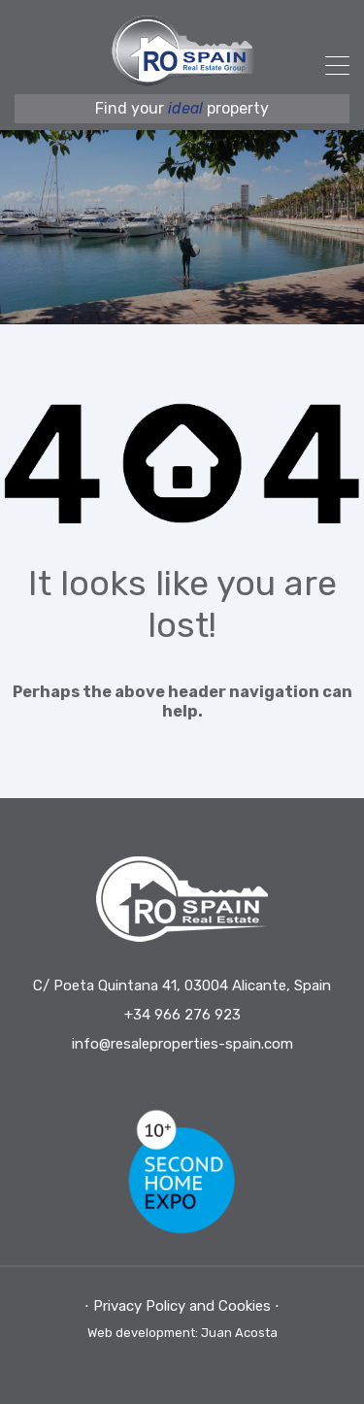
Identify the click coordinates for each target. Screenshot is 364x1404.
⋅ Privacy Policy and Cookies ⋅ (182, 1306)
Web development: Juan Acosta (182, 1332)
